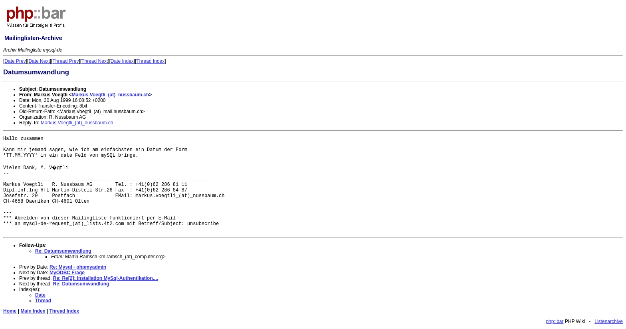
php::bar (554, 321)
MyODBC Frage (67, 272)
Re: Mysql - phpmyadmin (78, 267)
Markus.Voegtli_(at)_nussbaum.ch (110, 95)
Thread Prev (65, 61)
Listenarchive (608, 321)
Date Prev (15, 61)
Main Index (32, 311)
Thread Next (94, 61)
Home (9, 311)
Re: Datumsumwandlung (63, 251)
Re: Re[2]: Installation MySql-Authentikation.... (105, 278)
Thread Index (151, 61)
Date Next (39, 61)
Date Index (122, 61)
